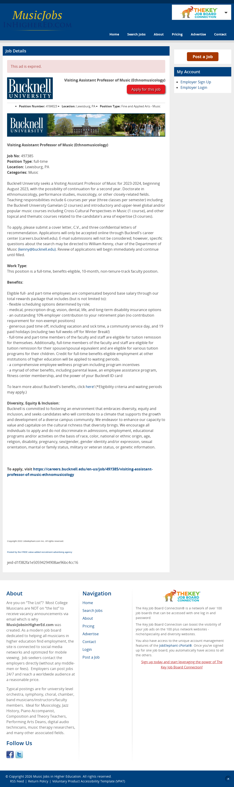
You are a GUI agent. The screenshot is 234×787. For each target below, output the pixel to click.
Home (114, 34)
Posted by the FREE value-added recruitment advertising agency (39, 552)
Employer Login (194, 87)
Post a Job (203, 56)
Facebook (10, 754)
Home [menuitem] (87, 602)
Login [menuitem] (87, 649)
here (89, 386)
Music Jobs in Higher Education (57, 776)
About (159, 34)
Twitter (19, 754)
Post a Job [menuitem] (91, 657)
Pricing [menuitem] (88, 626)
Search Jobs (136, 34)
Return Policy (38, 781)
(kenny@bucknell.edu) (37, 249)
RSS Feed (17, 781)
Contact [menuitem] (89, 641)
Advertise (198, 34)
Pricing (177, 34)
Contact (220, 34)
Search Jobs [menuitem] (92, 610)
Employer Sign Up (196, 81)
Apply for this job (146, 89)
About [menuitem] (87, 618)
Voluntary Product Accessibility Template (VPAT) (88, 781)
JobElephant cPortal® (175, 645)
